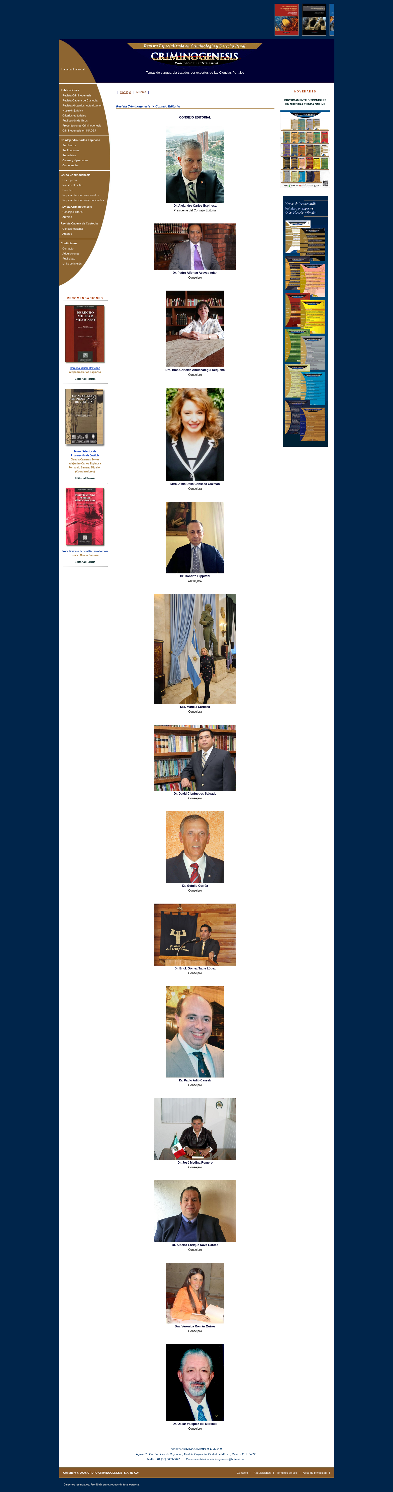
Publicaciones (70, 150)
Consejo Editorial (72, 211)
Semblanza (69, 145)
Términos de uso (286, 1472)
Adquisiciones (70, 253)
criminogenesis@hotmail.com (228, 1459)
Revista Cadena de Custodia (79, 100)
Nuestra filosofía (72, 185)
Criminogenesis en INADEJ (79, 130)
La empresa (69, 180)
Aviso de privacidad (315, 1472)
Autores (67, 216)
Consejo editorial (72, 228)
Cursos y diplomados (75, 160)
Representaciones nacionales (80, 195)
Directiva (67, 190)
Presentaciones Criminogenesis (81, 125)
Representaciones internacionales (83, 200)
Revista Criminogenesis (76, 95)
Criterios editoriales (74, 115)
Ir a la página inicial (72, 69)
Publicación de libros (75, 120)
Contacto (67, 248)
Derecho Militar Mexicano (85, 368)
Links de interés (72, 263)
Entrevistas (69, 155)
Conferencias (70, 165)
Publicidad (68, 258)
